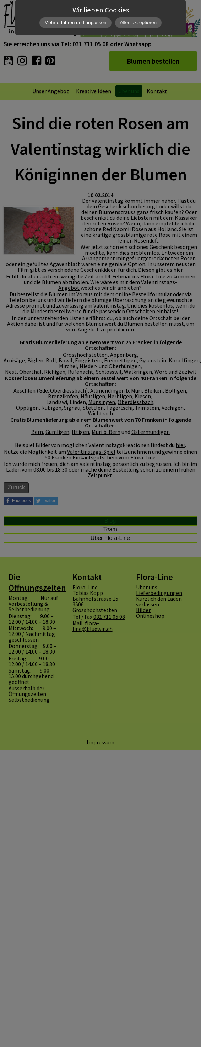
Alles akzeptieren (138, 22)
